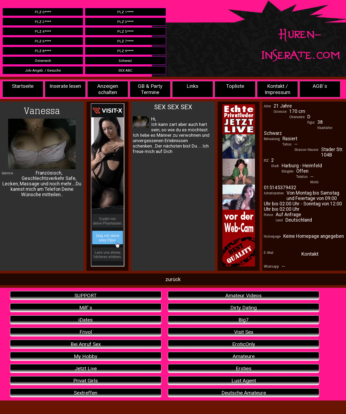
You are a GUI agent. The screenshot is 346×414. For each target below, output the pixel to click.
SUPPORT (85, 295)
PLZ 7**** (125, 41)
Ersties (243, 368)
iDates (85, 320)
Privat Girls (85, 381)
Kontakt (309, 254)
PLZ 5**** (125, 31)
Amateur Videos (243, 295)
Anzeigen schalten (107, 89)
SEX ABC (125, 70)
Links (192, 86)
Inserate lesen (65, 86)
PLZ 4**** (43, 31)
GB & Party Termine (150, 89)
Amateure (244, 356)
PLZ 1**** (125, 12)
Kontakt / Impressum (277, 89)
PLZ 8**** (43, 51)
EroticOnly (243, 344)
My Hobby (85, 356)
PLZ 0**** (43, 12)
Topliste (235, 86)
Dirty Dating (243, 308)
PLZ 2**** (43, 21)
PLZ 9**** (125, 51)
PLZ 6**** (43, 41)
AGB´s (320, 86)
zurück (173, 279)
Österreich (43, 60)
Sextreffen (85, 393)
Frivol (85, 332)
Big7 (243, 320)
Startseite (23, 86)
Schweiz (125, 60)
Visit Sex (243, 332)
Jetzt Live (86, 368)
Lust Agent (243, 381)
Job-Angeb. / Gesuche (43, 70)
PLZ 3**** (125, 21)
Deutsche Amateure (243, 393)
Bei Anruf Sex (86, 344)
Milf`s (85, 308)
